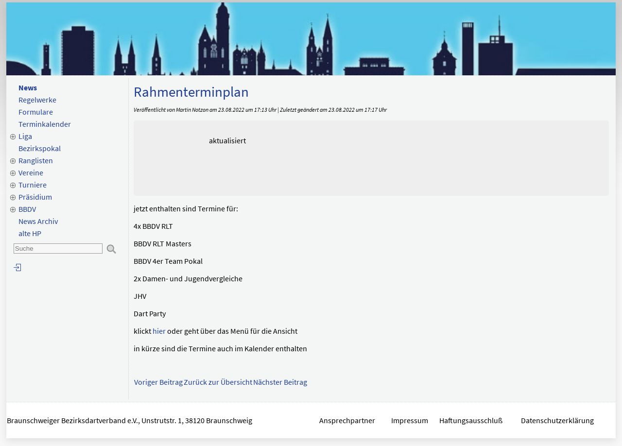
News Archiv (38, 221)
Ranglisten (35, 160)
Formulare (35, 112)
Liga (25, 136)
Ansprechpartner (347, 420)
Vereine (30, 172)
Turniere (32, 184)
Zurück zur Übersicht (218, 382)
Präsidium (35, 197)
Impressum (409, 420)
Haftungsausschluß (470, 420)
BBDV (27, 209)
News (27, 87)
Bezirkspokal (39, 148)
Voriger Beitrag (158, 382)
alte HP (29, 233)
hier (159, 331)
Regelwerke (37, 99)
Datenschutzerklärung (558, 420)
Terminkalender (44, 124)
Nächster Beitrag (280, 382)
